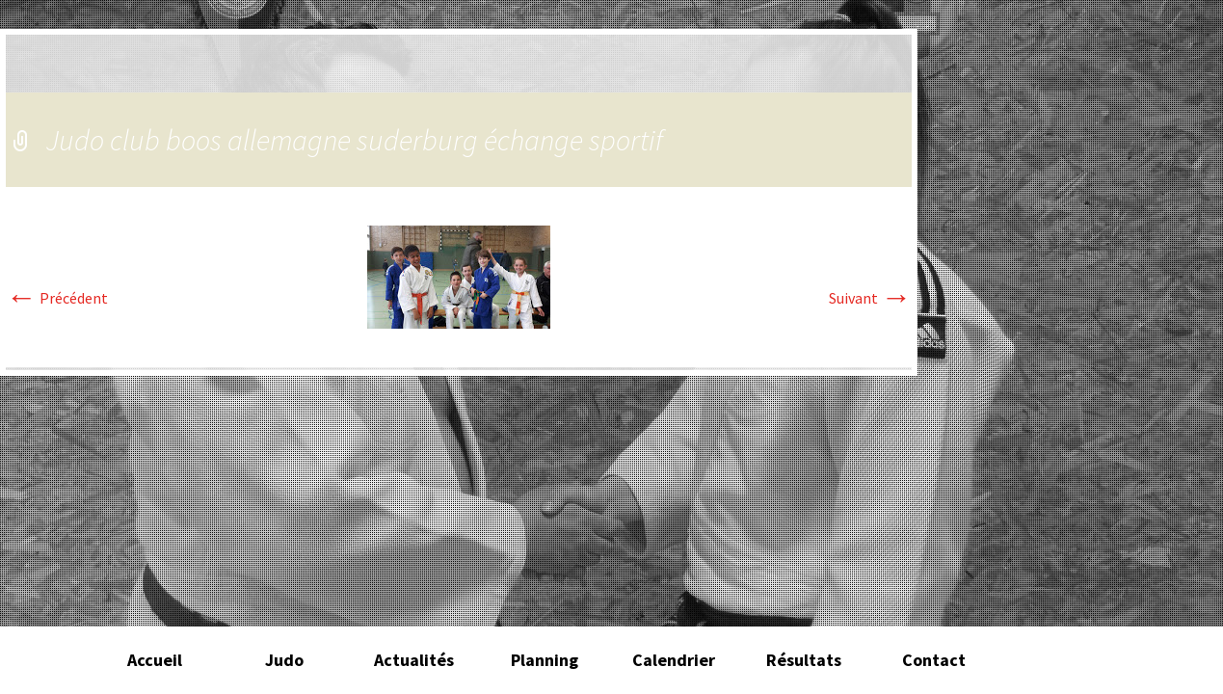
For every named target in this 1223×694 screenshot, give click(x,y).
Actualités (414, 660)
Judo (284, 660)
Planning (544, 660)
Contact (934, 660)
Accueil (154, 660)
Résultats (803, 660)
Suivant (870, 297)
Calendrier (673, 660)
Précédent (57, 297)
